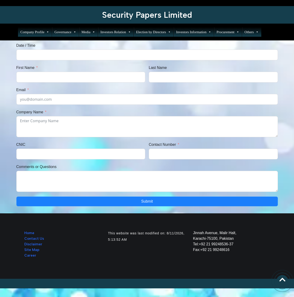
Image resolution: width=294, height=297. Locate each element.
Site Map (31, 250)
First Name (25, 68)
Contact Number (162, 145)
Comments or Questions (36, 167)
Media (88, 32)
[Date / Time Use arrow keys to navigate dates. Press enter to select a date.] (147, 55)
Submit (147, 201)
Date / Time (25, 45)
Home (29, 233)
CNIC (20, 145)
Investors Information (193, 32)
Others (251, 32)
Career (30, 255)
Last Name (158, 68)
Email (21, 90)
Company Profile (34, 32)
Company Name (29, 112)
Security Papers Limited (147, 15)
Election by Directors (152, 32)
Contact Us (34, 238)
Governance (64, 32)
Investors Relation (115, 32)
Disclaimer (33, 244)
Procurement (227, 32)
